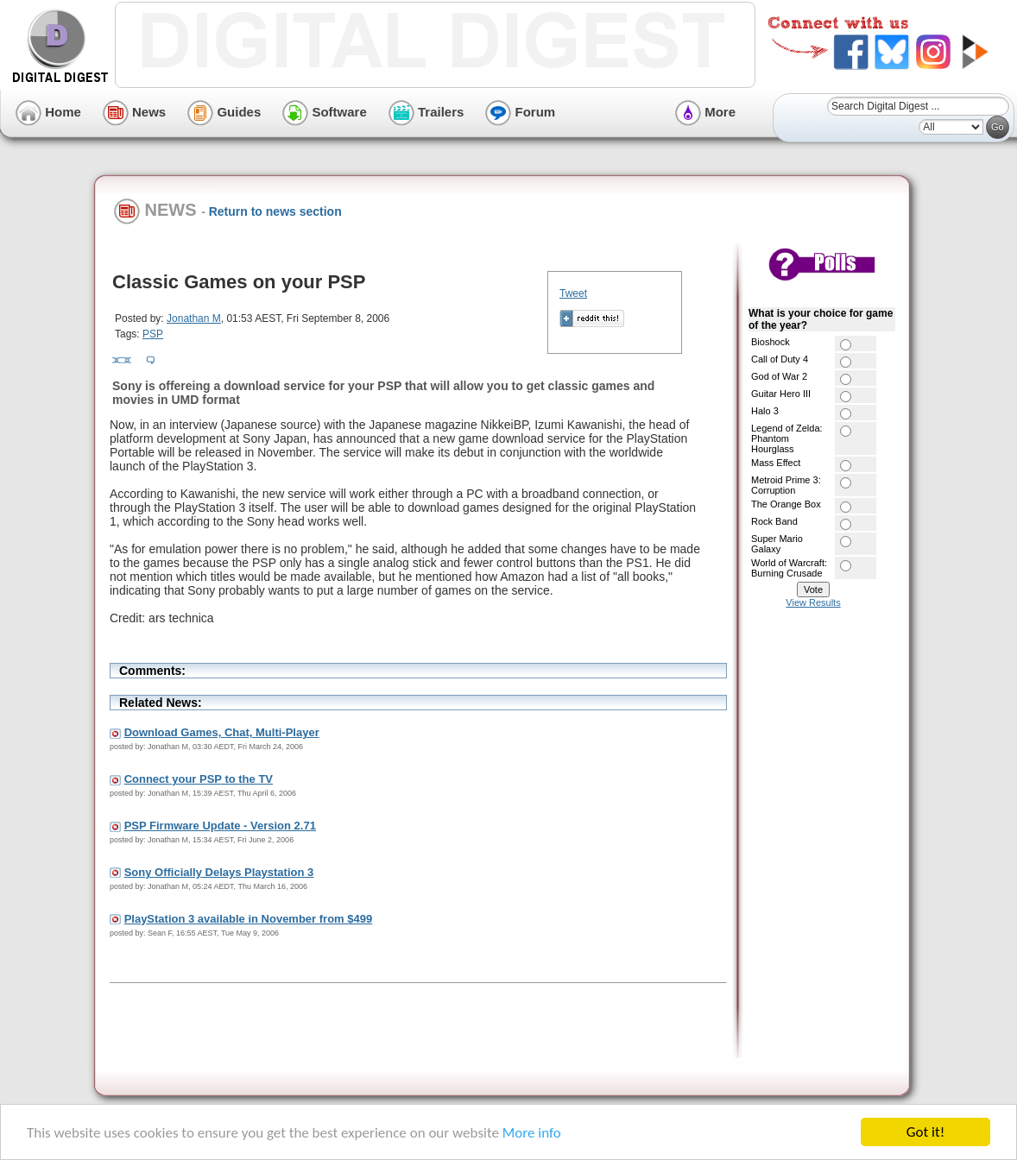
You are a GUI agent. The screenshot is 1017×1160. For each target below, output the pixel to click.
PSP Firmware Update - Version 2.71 (220, 825)
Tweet (573, 293)
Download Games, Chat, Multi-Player (221, 732)
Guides (224, 111)
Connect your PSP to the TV (198, 778)
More (705, 111)
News (134, 111)
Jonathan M (194, 318)
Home (48, 111)
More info (531, 1133)
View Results (813, 602)
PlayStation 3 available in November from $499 (248, 918)
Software (324, 111)
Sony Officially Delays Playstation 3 (219, 872)
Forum (520, 111)
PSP (152, 334)
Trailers (426, 111)
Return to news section (275, 211)
